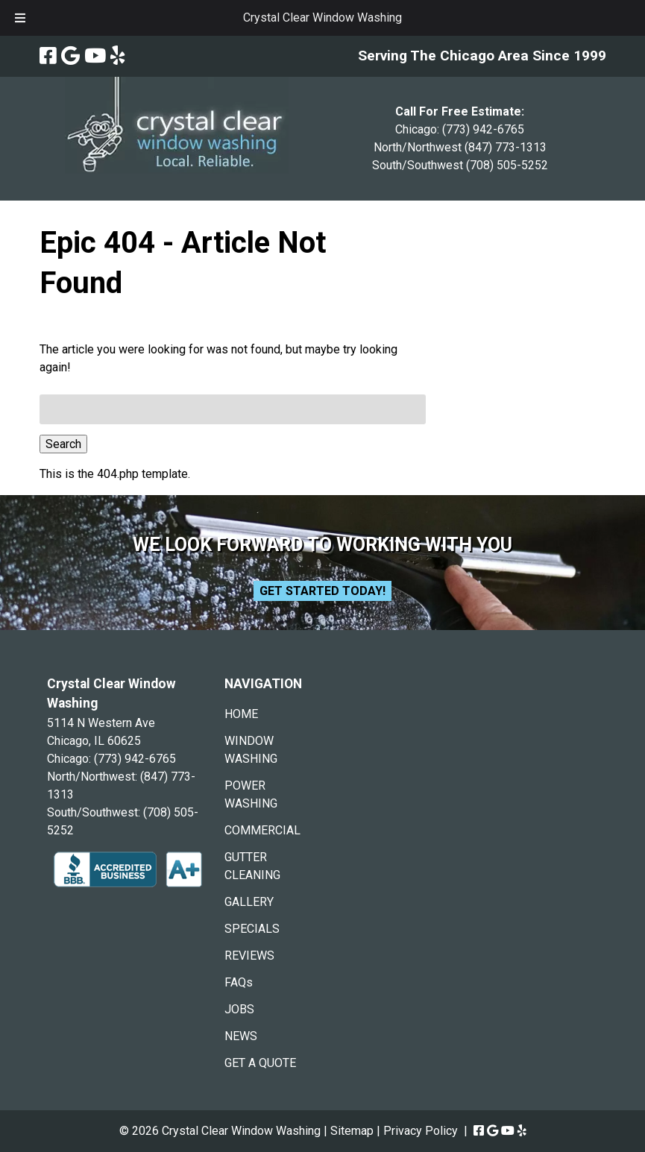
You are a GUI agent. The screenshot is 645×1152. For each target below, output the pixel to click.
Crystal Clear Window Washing (322, 17)
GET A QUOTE (260, 1063)
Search (63, 444)
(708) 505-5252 (507, 165)
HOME (241, 714)
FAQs (238, 982)
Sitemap (352, 1131)
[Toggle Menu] (20, 18)
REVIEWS (249, 955)
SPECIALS (252, 929)
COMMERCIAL (262, 830)
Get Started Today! (322, 591)
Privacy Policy (420, 1131)
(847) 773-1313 (506, 147)
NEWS (240, 1036)
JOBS (239, 1009)
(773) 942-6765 (483, 129)
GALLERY (249, 902)
